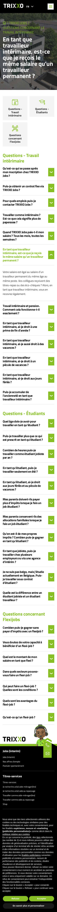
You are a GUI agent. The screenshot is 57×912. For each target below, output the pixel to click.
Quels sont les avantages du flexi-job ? (20, 702)
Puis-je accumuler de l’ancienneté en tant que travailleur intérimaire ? (18, 395)
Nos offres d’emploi (11, 761)
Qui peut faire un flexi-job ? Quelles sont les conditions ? (20, 688)
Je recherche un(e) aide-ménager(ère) (19, 786)
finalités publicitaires (31, 855)
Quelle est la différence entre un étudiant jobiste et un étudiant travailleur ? (22, 596)
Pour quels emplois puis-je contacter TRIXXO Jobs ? (19, 202)
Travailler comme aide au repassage (18, 799)
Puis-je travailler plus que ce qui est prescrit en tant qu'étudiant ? (23, 438)
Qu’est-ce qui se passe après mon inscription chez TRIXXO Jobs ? (21, 172)
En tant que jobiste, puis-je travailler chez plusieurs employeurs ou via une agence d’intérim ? (21, 556)
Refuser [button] (15, 898)
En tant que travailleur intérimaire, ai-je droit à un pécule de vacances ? (19, 361)
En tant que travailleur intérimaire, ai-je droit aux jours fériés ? (22, 378)
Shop (5, 804)
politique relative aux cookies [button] (16, 834)
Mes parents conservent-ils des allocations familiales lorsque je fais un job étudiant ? (22, 520)
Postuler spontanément (13, 765)
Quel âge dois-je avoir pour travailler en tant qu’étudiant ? (22, 423)
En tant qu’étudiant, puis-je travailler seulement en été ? (20, 469)
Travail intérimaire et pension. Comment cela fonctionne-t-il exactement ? (21, 309)
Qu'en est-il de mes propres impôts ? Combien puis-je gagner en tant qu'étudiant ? (23, 537)
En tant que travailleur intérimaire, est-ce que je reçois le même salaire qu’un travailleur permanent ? (23, 255)
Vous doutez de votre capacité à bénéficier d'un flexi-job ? (22, 644)
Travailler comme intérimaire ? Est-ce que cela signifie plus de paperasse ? (22, 218)
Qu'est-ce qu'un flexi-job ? (19, 717)
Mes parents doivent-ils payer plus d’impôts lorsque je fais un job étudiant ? (22, 502)
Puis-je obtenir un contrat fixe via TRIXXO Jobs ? (23, 188)
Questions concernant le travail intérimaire (23, 30)
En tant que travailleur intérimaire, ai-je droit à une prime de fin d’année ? (20, 326)
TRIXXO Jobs (18, 23)
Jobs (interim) (11, 751)
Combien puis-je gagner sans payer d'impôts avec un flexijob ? (23, 629)
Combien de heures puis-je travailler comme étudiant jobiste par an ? (23, 453)
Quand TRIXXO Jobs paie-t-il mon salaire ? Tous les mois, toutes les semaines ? (23, 235)
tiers (38, 837)
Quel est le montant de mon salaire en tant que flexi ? (20, 658)
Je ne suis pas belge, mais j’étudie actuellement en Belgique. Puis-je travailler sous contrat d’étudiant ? (23, 577)
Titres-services (12, 776)
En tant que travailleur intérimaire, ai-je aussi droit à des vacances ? (23, 343)
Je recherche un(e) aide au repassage (19, 791)
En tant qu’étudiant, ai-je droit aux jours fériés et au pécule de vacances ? (22, 485)
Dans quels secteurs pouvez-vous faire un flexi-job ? (20, 673)
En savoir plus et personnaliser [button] (28, 906)
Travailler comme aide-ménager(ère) (19, 795)
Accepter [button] (41, 898)
